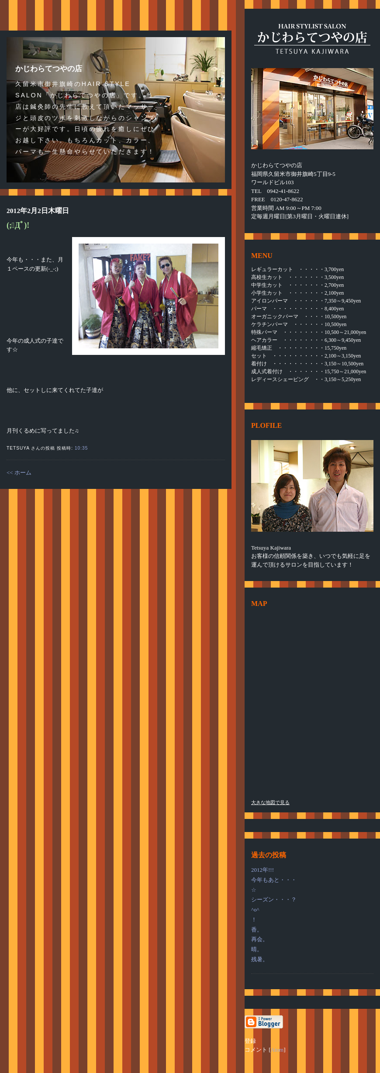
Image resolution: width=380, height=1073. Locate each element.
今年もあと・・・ (274, 880)
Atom (277, 1049)
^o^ (255, 909)
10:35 (81, 448)
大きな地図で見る (270, 802)
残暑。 (259, 959)
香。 (257, 929)
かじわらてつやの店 (48, 69)
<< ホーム (19, 472)
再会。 (259, 939)
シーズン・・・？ (274, 899)
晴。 (257, 949)
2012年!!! (262, 870)
